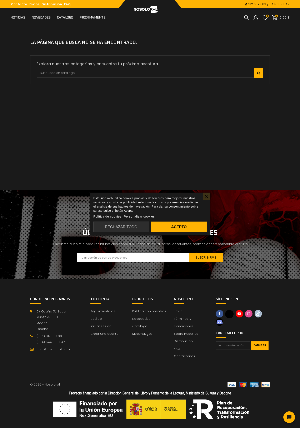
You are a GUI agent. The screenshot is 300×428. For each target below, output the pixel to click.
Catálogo (65, 17)
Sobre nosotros (186, 334)
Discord (220, 322)
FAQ (67, 4)
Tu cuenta (100, 299)
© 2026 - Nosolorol (45, 384)
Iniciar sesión (100, 326)
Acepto (179, 227)
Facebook (220, 314)
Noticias (17, 17)
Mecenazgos (142, 334)
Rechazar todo (121, 227)
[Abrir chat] (289, 417)
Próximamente (92, 17)
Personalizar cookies (139, 216)
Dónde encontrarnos (50, 299)
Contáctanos (184, 356)
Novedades (41, 17)
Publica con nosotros (149, 311)
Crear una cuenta (104, 334)
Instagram (250, 314)
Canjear (260, 346)
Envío (178, 311)
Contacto (19, 4)
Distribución (52, 4)
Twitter (230, 314)
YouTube (240, 314)
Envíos (34, 4)
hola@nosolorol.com (53, 349)
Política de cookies (107, 216)
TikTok (260, 314)
